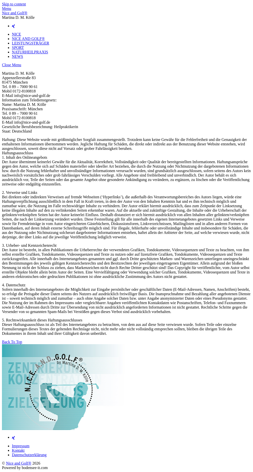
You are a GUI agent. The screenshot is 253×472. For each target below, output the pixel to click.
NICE (16, 34)
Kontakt (18, 450)
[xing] (13, 26)
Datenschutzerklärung (29, 455)
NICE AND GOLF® (28, 39)
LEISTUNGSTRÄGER (30, 43)
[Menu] (6, 8)
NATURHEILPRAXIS (30, 52)
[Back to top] (12, 342)
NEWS (17, 56)
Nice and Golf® (18, 463)
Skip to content (14, 4)
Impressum (20, 446)
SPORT (18, 47)
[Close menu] (11, 65)
